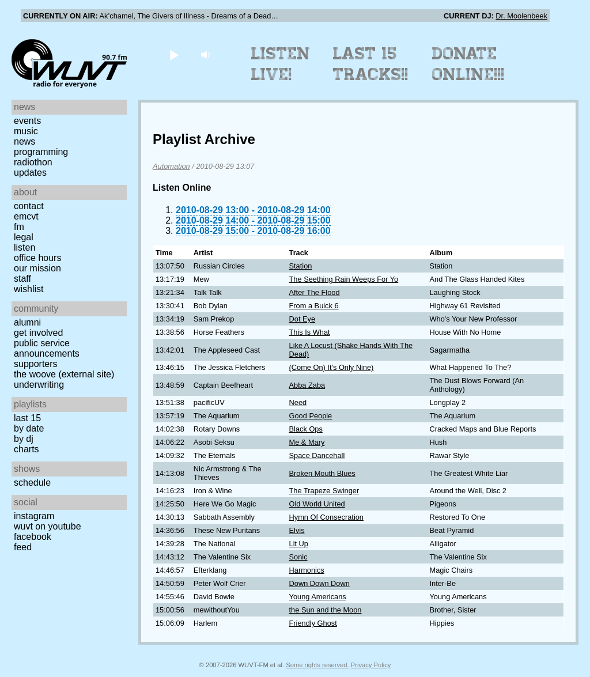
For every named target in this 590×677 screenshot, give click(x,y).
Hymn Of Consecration (326, 517)
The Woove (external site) (64, 374)
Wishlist (29, 289)
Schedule (32, 482)
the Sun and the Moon (325, 610)
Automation (171, 166)
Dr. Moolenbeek (521, 16)
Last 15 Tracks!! (371, 64)
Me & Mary (307, 442)
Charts (26, 449)
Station (300, 266)
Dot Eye (302, 319)
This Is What (309, 332)
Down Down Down (319, 583)
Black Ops (306, 429)
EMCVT (26, 216)
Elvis (297, 530)
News (24, 141)
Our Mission (37, 268)
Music (26, 131)
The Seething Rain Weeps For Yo (344, 279)
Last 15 (27, 418)
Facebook (32, 537)
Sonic (298, 557)
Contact (29, 206)
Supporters (36, 364)
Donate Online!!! (468, 64)
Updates (30, 172)
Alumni (27, 322)
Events (27, 121)
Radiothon (33, 162)
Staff (22, 278)
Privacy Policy (371, 664)
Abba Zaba (307, 385)
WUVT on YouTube (47, 526)
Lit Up (298, 543)
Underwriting (39, 384)
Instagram (34, 516)
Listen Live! (281, 64)
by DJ (23, 439)
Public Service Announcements (47, 348)
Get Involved (38, 333)
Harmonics (306, 570)
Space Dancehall (317, 455)
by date (29, 428)
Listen (24, 247)
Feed (23, 547)
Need (298, 402)
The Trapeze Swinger (324, 490)
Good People (310, 415)
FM (19, 227)
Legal (23, 237)
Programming (41, 152)
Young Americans (317, 596)
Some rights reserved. (317, 664)
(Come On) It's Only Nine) (331, 367)
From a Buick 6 (314, 305)
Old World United (317, 504)
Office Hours (37, 258)
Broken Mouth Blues (322, 473)
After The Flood (314, 292)
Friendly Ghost (313, 623)
